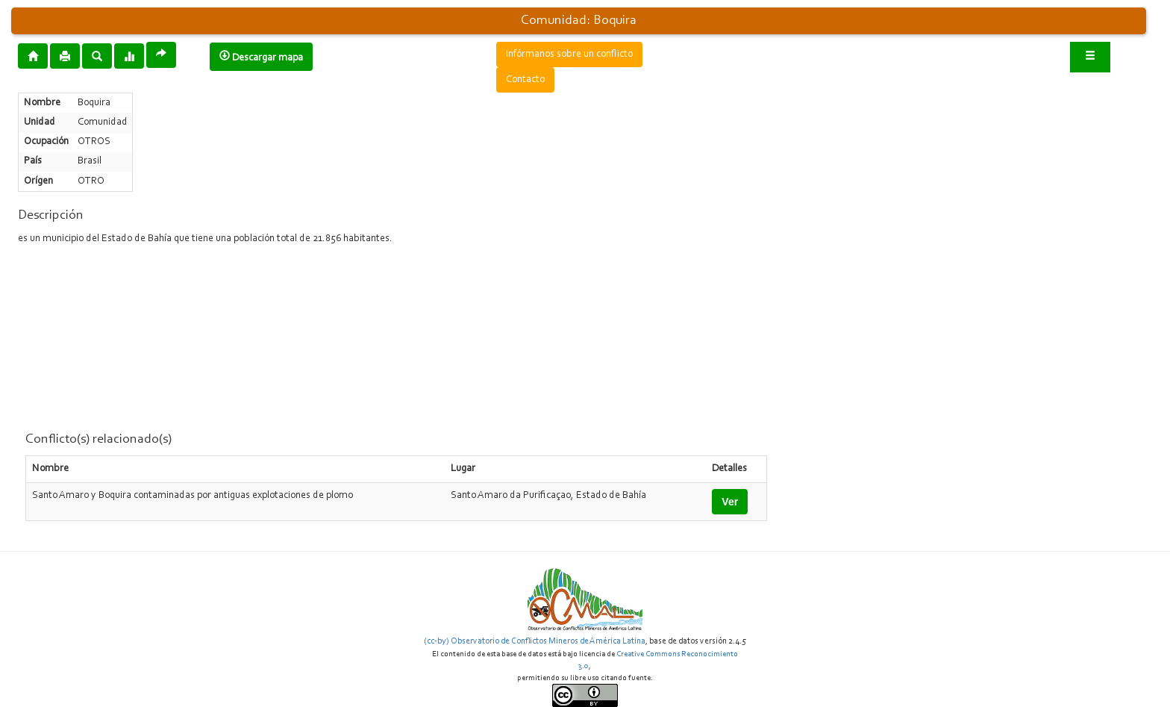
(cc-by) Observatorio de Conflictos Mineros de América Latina (534, 641)
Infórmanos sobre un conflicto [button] (569, 54)
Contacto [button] (525, 80)
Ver (730, 502)
